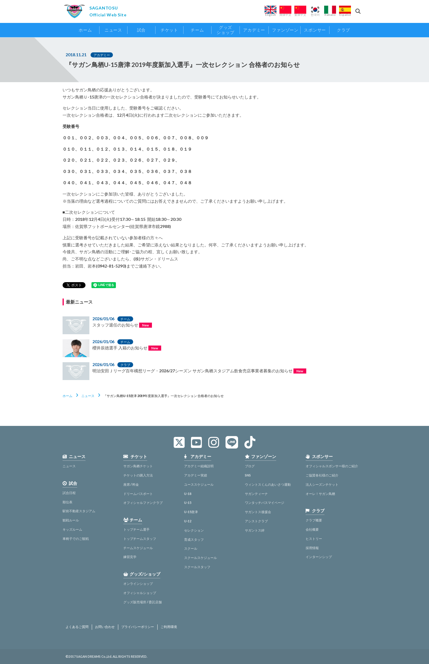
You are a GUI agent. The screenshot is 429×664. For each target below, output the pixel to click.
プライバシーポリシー (137, 627)
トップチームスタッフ (139, 538)
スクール (190, 548)
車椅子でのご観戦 (76, 538)
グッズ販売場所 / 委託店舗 (142, 602)
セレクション (194, 530)
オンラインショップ (138, 583)
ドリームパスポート (138, 494)
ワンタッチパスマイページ (264, 502)
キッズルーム (72, 529)
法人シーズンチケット (322, 484)
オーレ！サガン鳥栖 (320, 494)
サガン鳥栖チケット (138, 466)
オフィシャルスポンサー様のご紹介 (332, 466)
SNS (248, 475)
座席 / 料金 (131, 484)
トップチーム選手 (136, 529)
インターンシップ (319, 557)
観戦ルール (71, 520)
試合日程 (69, 493)
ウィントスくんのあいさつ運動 (268, 484)
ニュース (87, 396)
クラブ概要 (314, 520)
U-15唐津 (191, 512)
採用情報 (312, 548)
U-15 (187, 502)
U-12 (187, 521)
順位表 (67, 502)
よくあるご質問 (77, 627)
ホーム (67, 396)
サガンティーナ (256, 494)
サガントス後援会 (258, 512)
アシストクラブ (256, 521)
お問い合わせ (105, 627)
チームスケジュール (138, 548)
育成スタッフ (194, 539)
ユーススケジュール (199, 484)
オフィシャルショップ (139, 593)
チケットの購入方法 (138, 475)
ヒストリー (314, 538)
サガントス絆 (255, 530)
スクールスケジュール (200, 558)
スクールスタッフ (197, 567)
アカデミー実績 (195, 475)
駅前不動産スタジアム (79, 511)
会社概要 (312, 529)
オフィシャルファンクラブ (143, 502)
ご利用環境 (169, 627)
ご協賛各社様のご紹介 (322, 475)
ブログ (250, 466)
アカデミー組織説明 (199, 466)
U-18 (187, 494)
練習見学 (129, 557)
